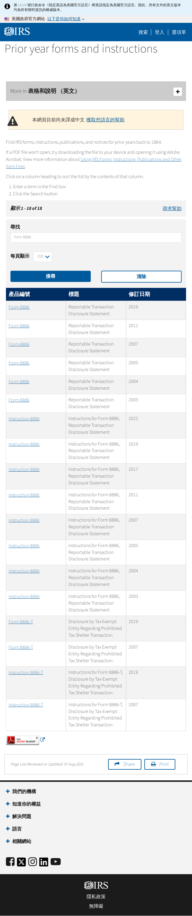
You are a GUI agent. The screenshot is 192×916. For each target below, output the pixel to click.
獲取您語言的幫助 (105, 120)
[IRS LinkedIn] (43, 864)
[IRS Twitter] (21, 864)
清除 (141, 276)
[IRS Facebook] (10, 862)
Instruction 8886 (24, 419)
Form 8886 (19, 307)
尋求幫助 (172, 208)
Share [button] (129, 764)
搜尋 (50, 276)
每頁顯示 (19, 256)
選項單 (179, 32)
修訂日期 (139, 294)
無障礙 (96, 906)
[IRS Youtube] (56, 862)
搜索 (143, 32)
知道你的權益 (26, 804)
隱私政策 (96, 897)
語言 (17, 829)
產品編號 (19, 294)
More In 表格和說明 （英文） (96, 91)
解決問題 (21, 816)
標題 (73, 294)
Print (164, 764)
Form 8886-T (21, 622)
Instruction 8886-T (26, 672)
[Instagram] (32, 862)
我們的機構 (24, 791)
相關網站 (21, 841)
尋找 (15, 227)
